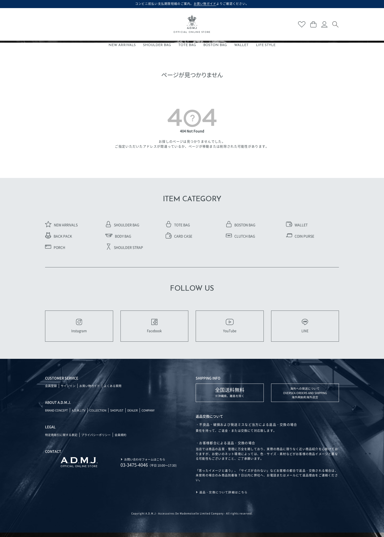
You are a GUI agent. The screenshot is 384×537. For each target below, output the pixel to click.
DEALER (137, 414)
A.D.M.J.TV (80, 414)
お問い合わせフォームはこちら (144, 463)
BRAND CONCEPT (57, 414)
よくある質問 (112, 390)
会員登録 (51, 390)
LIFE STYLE (266, 45)
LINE (305, 328)
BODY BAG (118, 236)
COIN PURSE (300, 236)
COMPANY (153, 414)
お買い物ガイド (89, 390)
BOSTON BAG (215, 45)
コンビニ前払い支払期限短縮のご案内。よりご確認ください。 (192, 3)
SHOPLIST (120, 414)
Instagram (79, 328)
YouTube (230, 328)
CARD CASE (179, 236)
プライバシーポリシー (96, 439)
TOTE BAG (187, 45)
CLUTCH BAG (240, 236)
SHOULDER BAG (157, 45)
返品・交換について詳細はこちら (223, 496)
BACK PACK (58, 236)
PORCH (55, 247)
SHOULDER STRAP (124, 247)
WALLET (241, 45)
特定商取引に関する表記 (61, 439)
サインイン (68, 390)
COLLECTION (100, 414)
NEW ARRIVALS (122, 45)
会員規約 (120, 439)
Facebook (154, 328)
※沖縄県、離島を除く (229, 396)
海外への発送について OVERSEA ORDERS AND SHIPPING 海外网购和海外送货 (305, 396)
